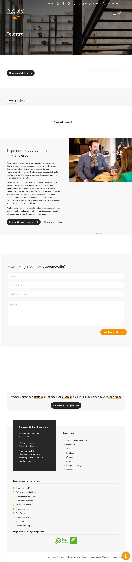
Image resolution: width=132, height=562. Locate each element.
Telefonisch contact (30, 433)
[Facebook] (64, 3)
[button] (114, 13)
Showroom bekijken (55, 222)
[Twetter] (75, 3)
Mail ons (25, 436)
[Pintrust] (69, 3)
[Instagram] (58, 3)
